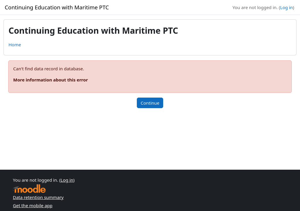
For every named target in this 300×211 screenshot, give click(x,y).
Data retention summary (38, 197)
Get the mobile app (32, 205)
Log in (286, 7)
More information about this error (50, 80)
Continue (150, 103)
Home (14, 44)
